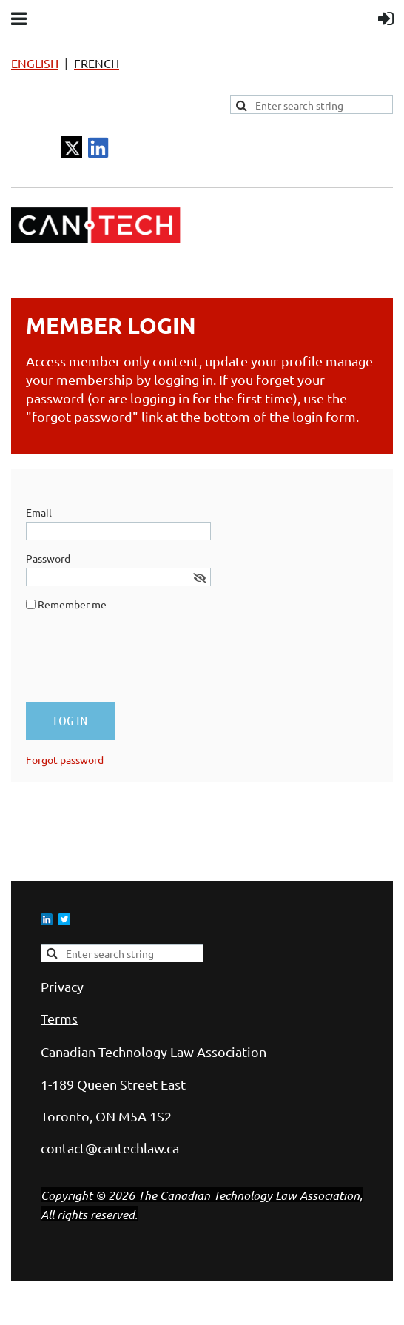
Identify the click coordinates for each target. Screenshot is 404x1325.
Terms (59, 1018)
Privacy (62, 986)
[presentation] (138, 662)
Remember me (72, 604)
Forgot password (65, 759)
